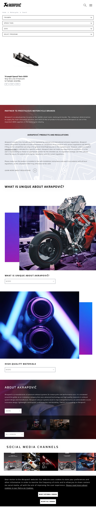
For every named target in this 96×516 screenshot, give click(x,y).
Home (4, 12)
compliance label (11, 149)
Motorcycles (14, 12)
